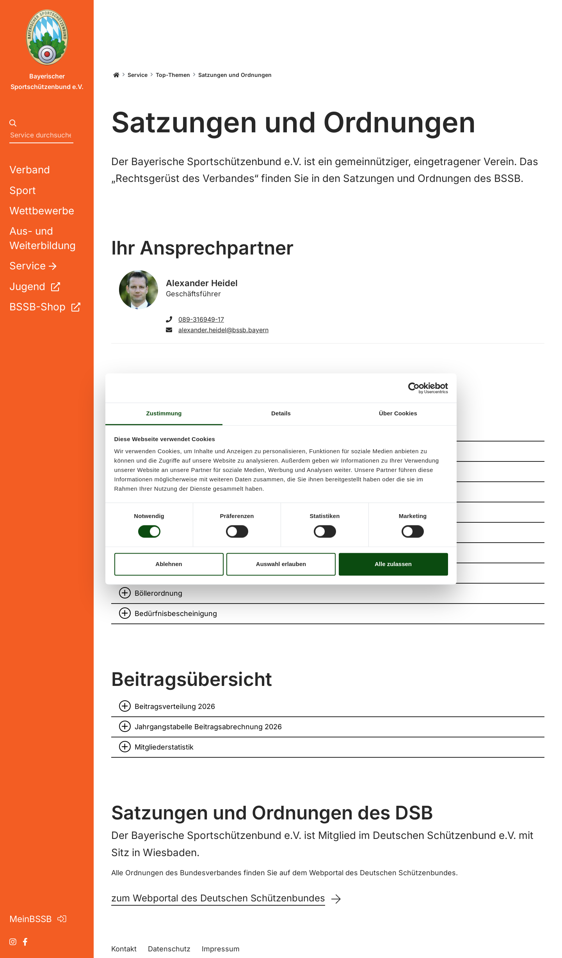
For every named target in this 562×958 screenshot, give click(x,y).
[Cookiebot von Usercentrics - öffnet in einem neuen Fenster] (414, 388)
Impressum (221, 949)
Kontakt (124, 949)
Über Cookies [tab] (398, 413)
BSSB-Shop (44, 307)
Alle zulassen (393, 564)
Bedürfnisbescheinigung (176, 613)
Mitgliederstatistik (164, 747)
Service (138, 74)
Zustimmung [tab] (164, 413)
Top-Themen (173, 74)
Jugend (34, 286)
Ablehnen (168, 564)
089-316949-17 (195, 319)
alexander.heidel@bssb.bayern (217, 330)
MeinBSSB (37, 918)
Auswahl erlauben (281, 564)
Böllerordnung (158, 593)
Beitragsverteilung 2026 (175, 706)
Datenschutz (169, 949)
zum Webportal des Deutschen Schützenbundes (218, 898)
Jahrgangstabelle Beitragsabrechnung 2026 (208, 727)
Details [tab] (281, 413)
